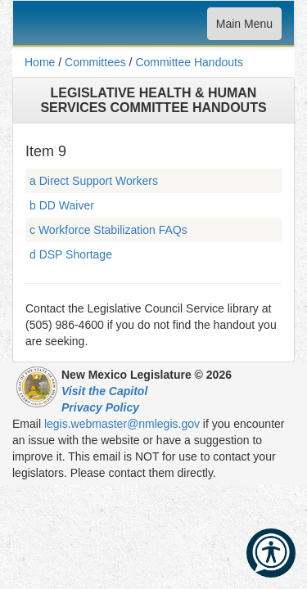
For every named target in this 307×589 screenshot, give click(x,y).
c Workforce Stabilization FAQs (108, 229)
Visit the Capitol (104, 391)
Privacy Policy (100, 407)
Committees (95, 62)
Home (40, 62)
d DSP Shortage (70, 254)
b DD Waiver (61, 205)
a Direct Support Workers (93, 180)
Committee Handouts (189, 62)
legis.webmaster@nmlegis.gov (122, 423)
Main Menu (244, 27)
